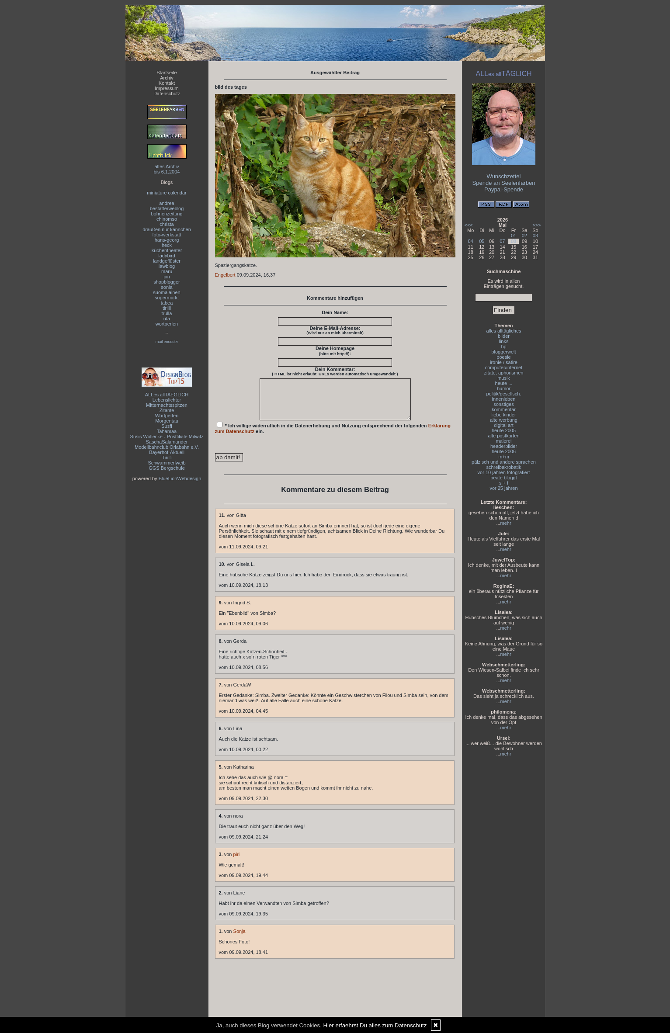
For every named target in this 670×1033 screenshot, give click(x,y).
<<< (469, 225)
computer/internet (504, 367)
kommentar (504, 409)
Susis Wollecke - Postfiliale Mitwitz (167, 436)
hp (503, 346)
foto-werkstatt (166, 234)
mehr (505, 523)
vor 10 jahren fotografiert (504, 472)
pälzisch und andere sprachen (504, 462)
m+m (503, 456)
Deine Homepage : (335, 351)
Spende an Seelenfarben (503, 183)
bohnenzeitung (166, 213)
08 (513, 241)
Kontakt (167, 83)
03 (535, 235)
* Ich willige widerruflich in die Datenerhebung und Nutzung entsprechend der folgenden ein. (333, 436)
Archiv (167, 77)
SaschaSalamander (166, 441)
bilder (504, 336)
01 (513, 235)
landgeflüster (167, 260)
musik (503, 378)
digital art (504, 425)
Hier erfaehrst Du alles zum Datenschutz (375, 1025)
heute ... (504, 383)
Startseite (166, 72)
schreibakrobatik (503, 467)
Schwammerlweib (166, 462)
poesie (503, 357)
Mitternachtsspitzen (166, 405)
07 (502, 241)
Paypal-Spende (503, 189)
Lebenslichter (167, 399)
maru (166, 271)
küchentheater (167, 250)
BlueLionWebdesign (180, 478)
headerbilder (503, 446)
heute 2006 (504, 451)
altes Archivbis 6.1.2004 (167, 169)
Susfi (166, 426)
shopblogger (166, 281)
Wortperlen (167, 415)
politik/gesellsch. (503, 393)
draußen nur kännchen (166, 229)
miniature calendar (167, 192)
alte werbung (503, 420)
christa (167, 224)
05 (481, 241)
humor (503, 388)
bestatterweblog (167, 208)
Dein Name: (335, 312)
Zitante (167, 410)
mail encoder (167, 342)
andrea (166, 203)
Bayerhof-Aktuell (166, 452)
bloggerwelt (503, 351)
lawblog (167, 266)
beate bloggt (503, 477)
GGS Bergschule (167, 468)
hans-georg (167, 240)
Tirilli (166, 457)
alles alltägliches (503, 330)
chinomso (166, 219)
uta (166, 318)
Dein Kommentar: (335, 371)
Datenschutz (166, 93)
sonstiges (503, 404)
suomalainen (166, 292)
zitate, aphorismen (504, 372)
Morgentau (166, 420)
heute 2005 (504, 430)
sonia (166, 287)
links (503, 341)
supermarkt (167, 297)
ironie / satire (503, 362)
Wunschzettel (504, 176)
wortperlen (167, 323)
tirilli (167, 308)
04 (470, 241)
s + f (503, 482)
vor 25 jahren (503, 488)
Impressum (166, 88)
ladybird (166, 255)
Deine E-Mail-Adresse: (335, 330)
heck (167, 245)
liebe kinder (503, 414)
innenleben (504, 399)
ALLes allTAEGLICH (166, 394)
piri (166, 276)
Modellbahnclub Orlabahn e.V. (167, 447)
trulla (167, 313)
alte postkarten (503, 435)
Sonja (239, 939)
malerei (503, 441)
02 (524, 235)
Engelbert (225, 274)
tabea (167, 302)
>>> (536, 225)
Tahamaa (167, 431)
